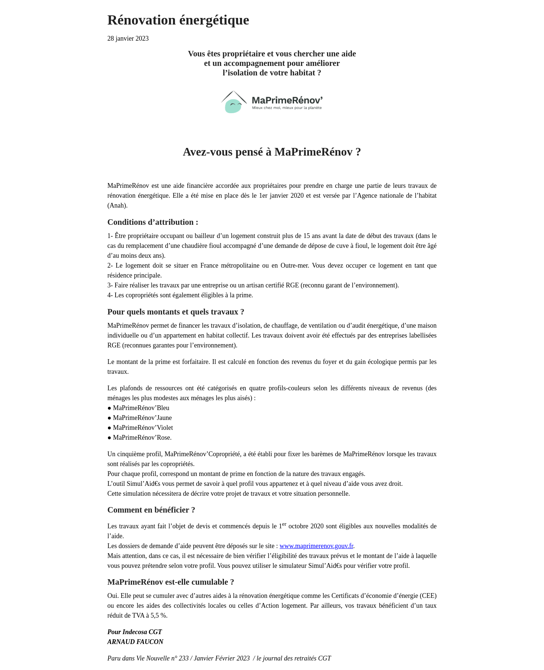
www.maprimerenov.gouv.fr (316, 546)
